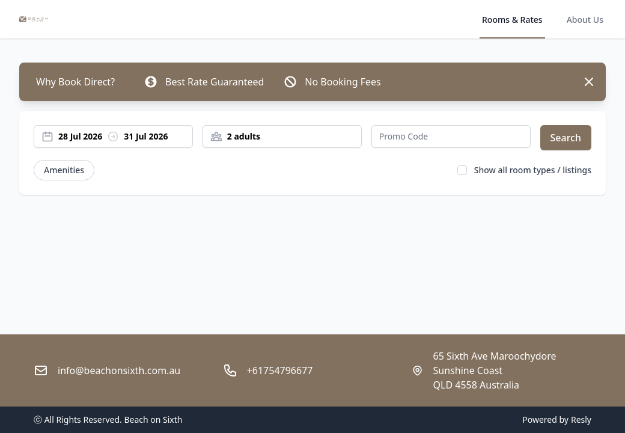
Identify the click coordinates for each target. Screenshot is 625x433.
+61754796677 (280, 370)
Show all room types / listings (532, 170)
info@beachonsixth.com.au (119, 370)
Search (565, 137)
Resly (581, 419)
